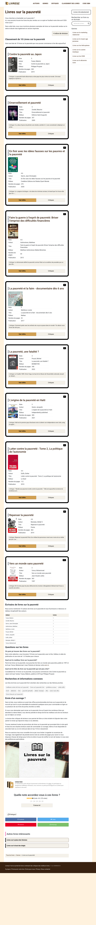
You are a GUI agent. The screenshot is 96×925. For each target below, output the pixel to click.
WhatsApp (53, 824)
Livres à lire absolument (81, 12)
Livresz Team (19, 781)
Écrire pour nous (30, 869)
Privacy (38, 869)
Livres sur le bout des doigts (16, 846)
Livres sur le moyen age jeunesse (80, 40)
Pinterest (21, 824)
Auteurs (36, 3)
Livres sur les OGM (79, 56)
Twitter (53, 819)
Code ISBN (86, 3)
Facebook (20, 819)
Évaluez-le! (37, 805)
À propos (8, 869)
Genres (45, 3)
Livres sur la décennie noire (80, 62)
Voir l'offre (22, 85)
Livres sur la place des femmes (17, 840)
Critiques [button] (51, 85)
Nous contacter (45, 869)
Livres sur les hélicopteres (81, 45)
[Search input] (80, 23)
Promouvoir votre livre (18, 869)
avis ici (46, 665)
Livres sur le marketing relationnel (80, 34)
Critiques (55, 3)
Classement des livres (70, 3)
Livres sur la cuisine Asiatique (79, 51)
